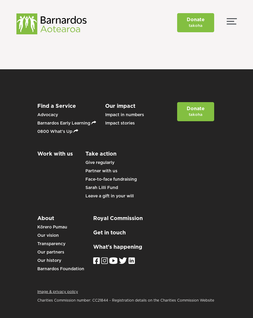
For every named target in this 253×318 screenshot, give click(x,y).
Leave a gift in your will (109, 195)
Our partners (50, 252)
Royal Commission (118, 218)
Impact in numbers (124, 114)
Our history (49, 260)
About (45, 218)
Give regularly (99, 162)
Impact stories (120, 123)
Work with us (55, 153)
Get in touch (109, 232)
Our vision (48, 235)
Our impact (120, 106)
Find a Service (56, 106)
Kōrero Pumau (52, 227)
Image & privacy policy (57, 291)
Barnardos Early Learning (66, 123)
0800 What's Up (57, 131)
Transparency (51, 243)
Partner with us (101, 170)
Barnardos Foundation (60, 268)
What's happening (117, 247)
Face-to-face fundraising (111, 179)
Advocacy (47, 114)
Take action (100, 153)
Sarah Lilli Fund (101, 187)
